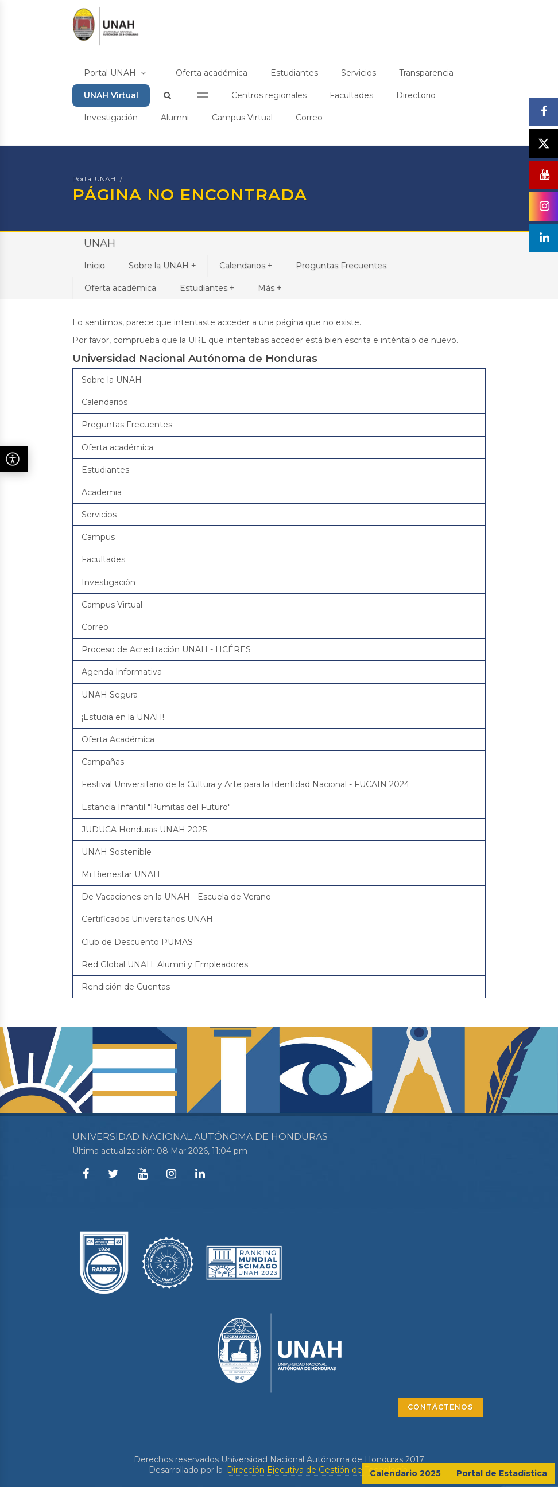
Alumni (175, 117)
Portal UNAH (115, 73)
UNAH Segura (110, 695)
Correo (309, 117)
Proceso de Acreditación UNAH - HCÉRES (166, 649)
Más (269, 287)
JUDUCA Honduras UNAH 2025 (144, 829)
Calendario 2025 (405, 1473)
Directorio (416, 95)
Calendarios (245, 265)
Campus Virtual (242, 117)
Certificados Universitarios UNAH (147, 919)
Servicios (358, 73)
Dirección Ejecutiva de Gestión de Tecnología (317, 1470)
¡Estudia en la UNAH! (123, 717)
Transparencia (426, 73)
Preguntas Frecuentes (341, 265)
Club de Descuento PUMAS (137, 942)
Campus (98, 537)
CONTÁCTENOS (440, 1407)
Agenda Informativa (122, 672)
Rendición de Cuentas (126, 987)
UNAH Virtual (111, 95)
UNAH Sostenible (117, 852)
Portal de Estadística (501, 1473)
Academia (102, 492)
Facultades (351, 95)
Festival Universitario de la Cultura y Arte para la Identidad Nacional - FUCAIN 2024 (245, 784)
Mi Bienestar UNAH (121, 874)
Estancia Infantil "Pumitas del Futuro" (156, 807)
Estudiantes (294, 73)
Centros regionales (269, 95)
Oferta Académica (118, 739)
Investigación (111, 117)
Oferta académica (211, 73)
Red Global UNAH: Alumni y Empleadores (165, 964)
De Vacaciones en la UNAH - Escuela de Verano (176, 897)
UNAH (99, 243)
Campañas (103, 762)
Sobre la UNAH (162, 265)
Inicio (94, 265)
